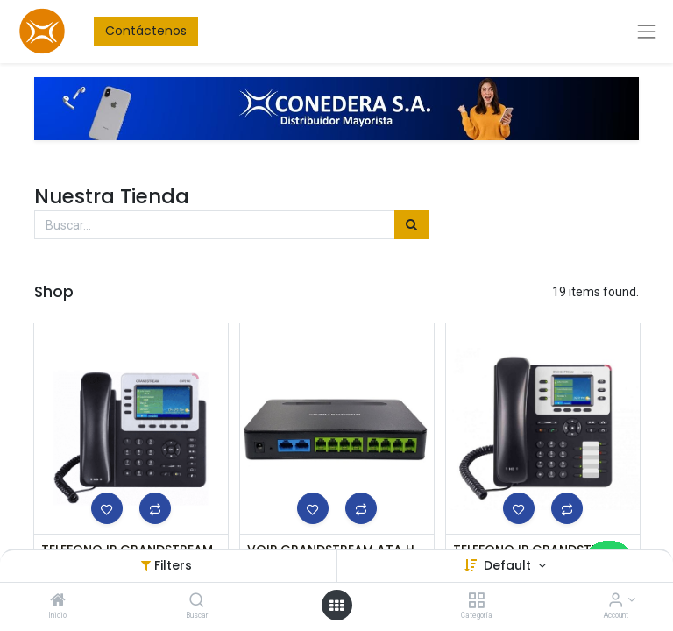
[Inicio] (58, 601)
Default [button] (509, 565)
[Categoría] (476, 601)
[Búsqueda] (411, 225)
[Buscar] (196, 601)
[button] (107, 508)
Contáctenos (146, 30)
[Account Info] (615, 601)
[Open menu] (336, 605)
